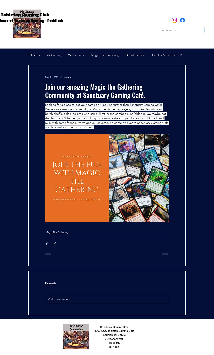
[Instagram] (174, 20)
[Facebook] (182, 20)
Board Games (135, 55)
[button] (190, 20)
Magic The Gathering (105, 55)
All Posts (34, 55)
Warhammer (76, 55)
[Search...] (181, 30)
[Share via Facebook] (46, 243)
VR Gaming (54, 55)
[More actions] (167, 77)
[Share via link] (55, 243)
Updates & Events (163, 55)
